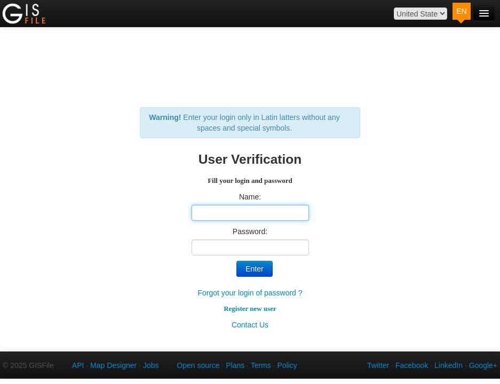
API (78, 365)
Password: (250, 231)
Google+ (483, 365)
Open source (198, 365)
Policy (287, 365)
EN (461, 11)
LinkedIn (448, 365)
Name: (250, 197)
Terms (261, 365)
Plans (235, 365)
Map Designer (113, 365)
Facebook (411, 365)
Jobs (151, 365)
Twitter (378, 365)
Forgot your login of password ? (249, 293)
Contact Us (250, 325)
